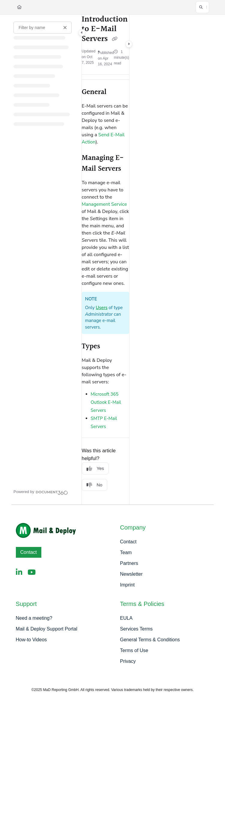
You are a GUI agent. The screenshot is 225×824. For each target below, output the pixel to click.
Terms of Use (134, 650)
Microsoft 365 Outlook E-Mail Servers (106, 402)
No (94, 485)
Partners (129, 563)
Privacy (128, 661)
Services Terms (136, 628)
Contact (28, 552)
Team (126, 552)
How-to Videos (31, 639)
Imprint (127, 584)
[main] (105, 259)
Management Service (104, 204)
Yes (95, 468)
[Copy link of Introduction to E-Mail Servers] (114, 39)
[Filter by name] (42, 28)
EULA (126, 618)
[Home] (19, 7)
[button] (202, 7)
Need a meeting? (34, 618)
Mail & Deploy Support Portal (46, 628)
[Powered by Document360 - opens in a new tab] (40, 492)
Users (102, 308)
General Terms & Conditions (150, 639)
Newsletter (131, 574)
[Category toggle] (81, 32)
